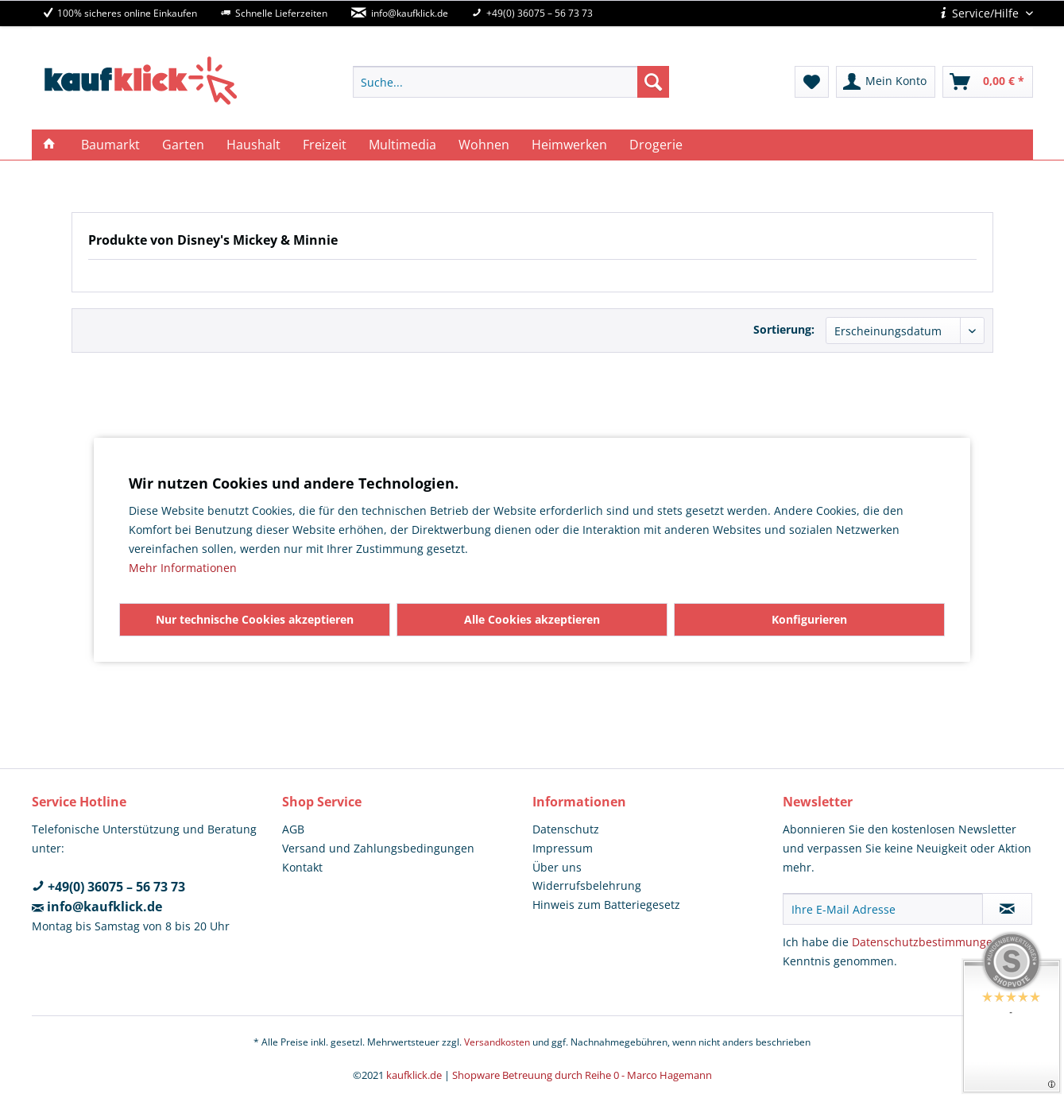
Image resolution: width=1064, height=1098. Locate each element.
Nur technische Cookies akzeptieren (255, 619)
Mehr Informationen (183, 567)
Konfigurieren (809, 619)
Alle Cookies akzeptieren (532, 619)
